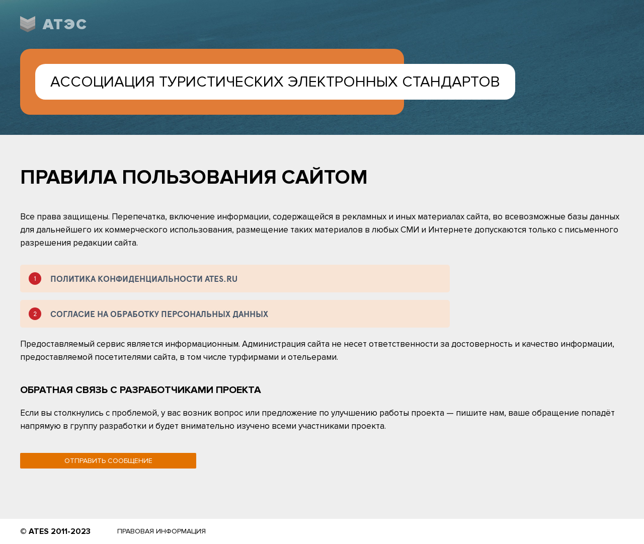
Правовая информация (161, 531)
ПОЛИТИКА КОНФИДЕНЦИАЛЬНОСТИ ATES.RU (143, 278)
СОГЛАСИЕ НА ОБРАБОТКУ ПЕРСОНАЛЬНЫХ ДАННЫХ (159, 313)
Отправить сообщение (108, 460)
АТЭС (65, 24)
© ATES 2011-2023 (55, 531)
